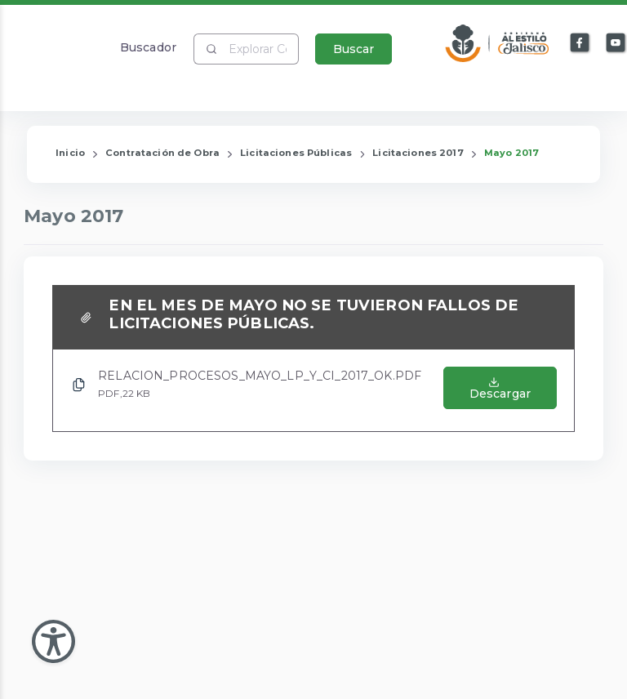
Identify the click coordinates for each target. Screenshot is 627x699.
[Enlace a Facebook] (580, 43)
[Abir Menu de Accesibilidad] (53, 641)
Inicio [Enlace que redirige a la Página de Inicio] (70, 152)
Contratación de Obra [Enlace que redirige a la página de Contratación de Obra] (162, 152)
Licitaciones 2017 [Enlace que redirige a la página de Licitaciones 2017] (417, 152)
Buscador (148, 47)
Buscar (353, 49)
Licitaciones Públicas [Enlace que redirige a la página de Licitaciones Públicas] (296, 152)
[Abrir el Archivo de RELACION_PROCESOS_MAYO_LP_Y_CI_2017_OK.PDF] (500, 390)
